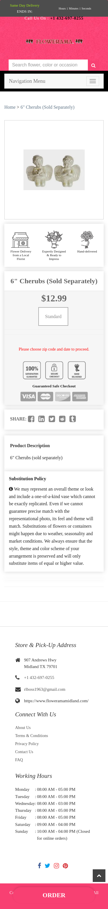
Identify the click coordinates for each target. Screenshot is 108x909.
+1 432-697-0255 (39, 677)
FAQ (19, 760)
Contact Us (24, 752)
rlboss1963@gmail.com (44, 689)
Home (10, 107)
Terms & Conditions (31, 736)
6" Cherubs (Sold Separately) (47, 107)
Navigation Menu (27, 81)
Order (54, 895)
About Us (23, 728)
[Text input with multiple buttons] (48, 65)
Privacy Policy (27, 744)
